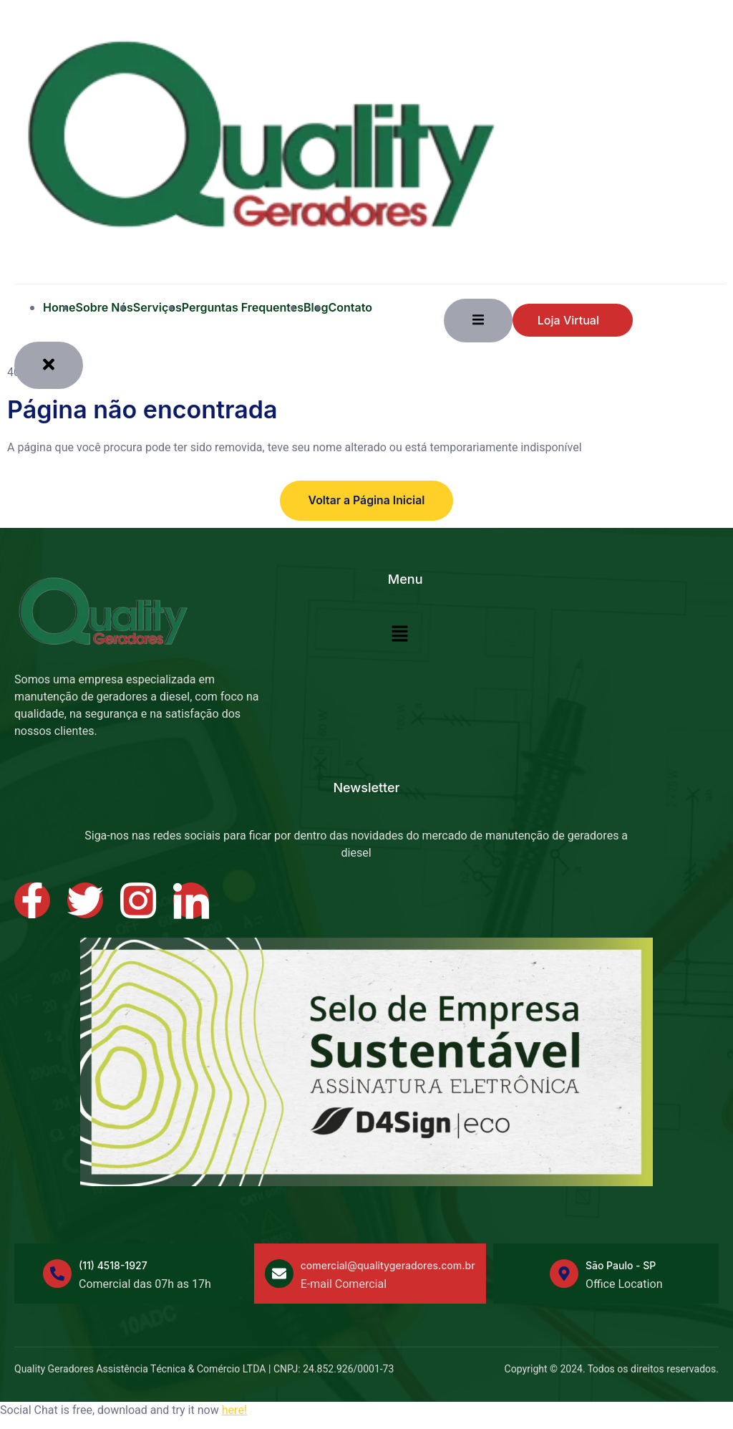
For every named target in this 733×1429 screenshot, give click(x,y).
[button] (400, 634)
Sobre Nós (104, 307)
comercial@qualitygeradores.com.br (388, 1265)
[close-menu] (48, 365)
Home (59, 307)
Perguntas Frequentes (243, 307)
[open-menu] (478, 320)
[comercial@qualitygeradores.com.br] (279, 1273)
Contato (350, 307)
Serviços (157, 307)
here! (234, 1409)
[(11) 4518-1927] (57, 1273)
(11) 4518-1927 (113, 1265)
